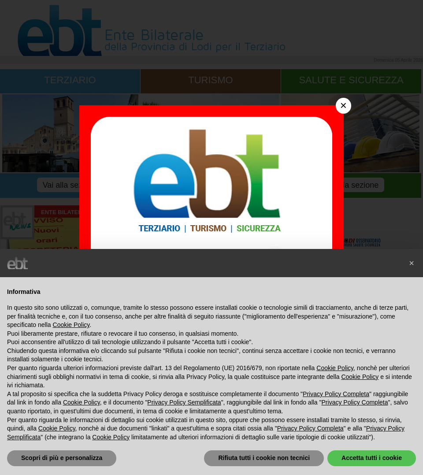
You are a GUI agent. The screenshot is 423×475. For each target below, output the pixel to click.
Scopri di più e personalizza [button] (61, 457)
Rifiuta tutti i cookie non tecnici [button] (264, 457)
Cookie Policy (71, 324)
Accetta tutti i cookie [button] (371, 457)
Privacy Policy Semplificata (184, 402)
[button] (411, 263)
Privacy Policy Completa (336, 393)
